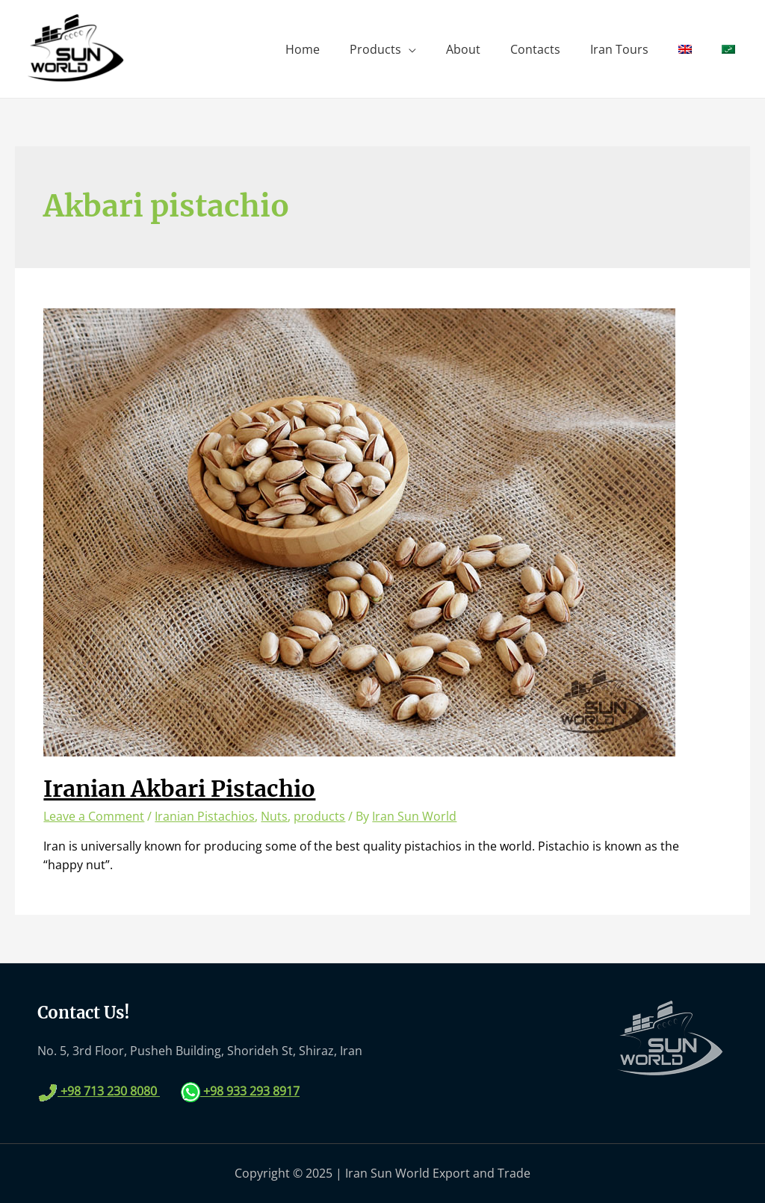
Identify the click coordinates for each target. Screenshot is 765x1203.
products (319, 816)
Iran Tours (619, 49)
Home (302, 49)
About (463, 49)
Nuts (274, 816)
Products (375, 49)
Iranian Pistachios (205, 816)
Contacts (535, 49)
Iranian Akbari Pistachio (179, 788)
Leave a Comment (93, 816)
